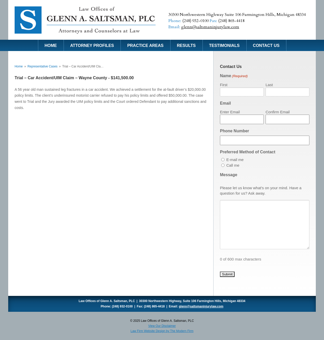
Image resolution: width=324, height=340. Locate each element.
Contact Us (266, 45)
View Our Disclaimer (162, 326)
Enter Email (230, 112)
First (223, 85)
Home (51, 45)
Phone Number (234, 131)
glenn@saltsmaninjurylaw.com (210, 27)
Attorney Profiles (92, 45)
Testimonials (224, 45)
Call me (232, 165)
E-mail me (235, 159)
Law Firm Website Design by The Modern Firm (161, 331)
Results (186, 45)
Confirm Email (278, 112)
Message (228, 175)
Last (269, 85)
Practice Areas (145, 45)
